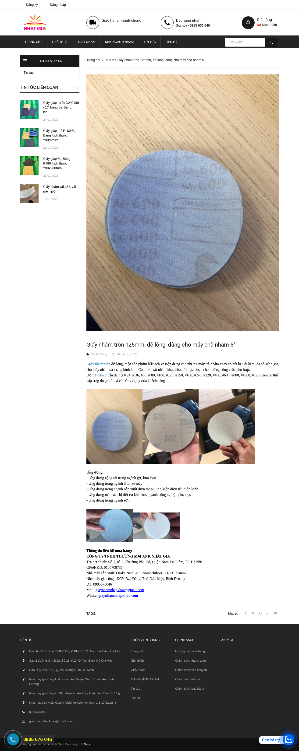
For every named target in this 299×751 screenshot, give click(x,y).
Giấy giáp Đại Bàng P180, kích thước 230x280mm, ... (57, 163)
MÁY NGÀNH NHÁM (119, 42)
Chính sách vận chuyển (191, 670)
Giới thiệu (60, 42)
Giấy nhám (87, 42)
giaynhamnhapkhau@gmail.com (120, 590)
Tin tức (150, 42)
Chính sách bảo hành (189, 688)
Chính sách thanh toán (190, 660)
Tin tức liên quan (39, 87)
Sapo (87, 744)
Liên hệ (171, 42)
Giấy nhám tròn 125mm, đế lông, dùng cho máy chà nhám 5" (160, 344)
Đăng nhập (58, 5)
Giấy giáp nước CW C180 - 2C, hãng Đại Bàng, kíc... (61, 107)
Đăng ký (32, 5)
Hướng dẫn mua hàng (190, 651)
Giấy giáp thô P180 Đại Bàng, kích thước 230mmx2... (59, 135)
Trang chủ (34, 42)
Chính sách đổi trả (187, 679)
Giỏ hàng (264, 20)
